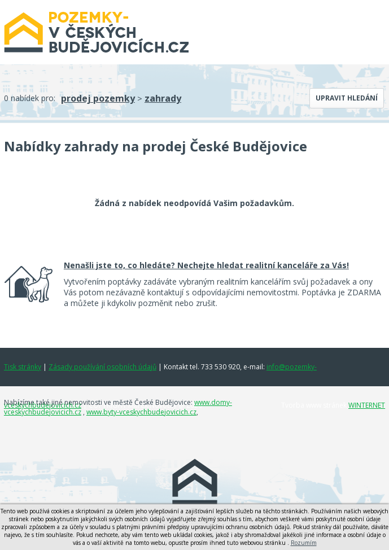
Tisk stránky (22, 367)
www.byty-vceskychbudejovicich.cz (141, 412)
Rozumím (304, 543)
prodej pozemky (98, 98)
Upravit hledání (347, 98)
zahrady (163, 98)
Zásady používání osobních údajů (102, 367)
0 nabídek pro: (29, 98)
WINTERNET (366, 405)
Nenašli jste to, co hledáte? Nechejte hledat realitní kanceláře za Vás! (206, 265)
